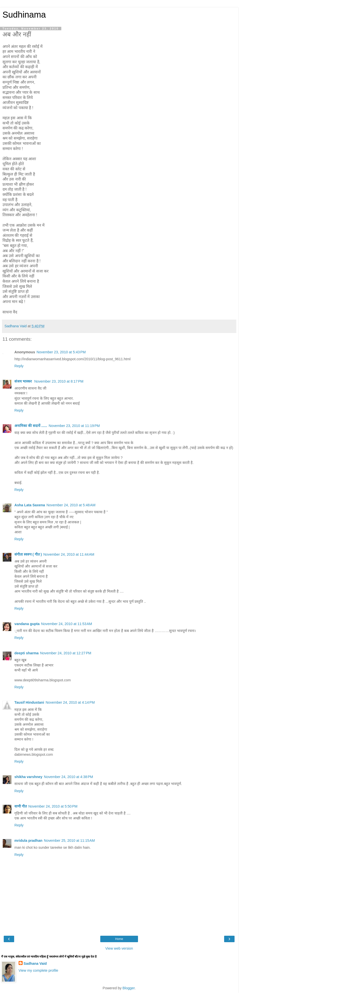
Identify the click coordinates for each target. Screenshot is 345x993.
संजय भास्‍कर (23, 381)
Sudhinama (24, 14)
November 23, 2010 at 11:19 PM (74, 426)
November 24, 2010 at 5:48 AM (70, 505)
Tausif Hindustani (29, 702)
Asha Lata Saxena (29, 505)
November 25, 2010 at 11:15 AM (69, 841)
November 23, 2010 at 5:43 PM (61, 352)
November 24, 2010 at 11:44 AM (68, 554)
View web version (119, 948)
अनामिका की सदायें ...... (30, 426)
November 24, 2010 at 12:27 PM (65, 653)
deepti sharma (26, 653)
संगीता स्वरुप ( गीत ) (28, 554)
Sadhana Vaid (35, 963)
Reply (19, 366)
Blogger (129, 988)
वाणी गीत (20, 806)
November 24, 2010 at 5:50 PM (52, 806)
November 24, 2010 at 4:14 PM (70, 702)
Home (119, 939)
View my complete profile (38, 970)
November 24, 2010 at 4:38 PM (68, 777)
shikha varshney (28, 777)
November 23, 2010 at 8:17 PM (58, 381)
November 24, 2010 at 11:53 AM (66, 624)
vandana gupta (27, 624)
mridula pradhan (28, 841)
